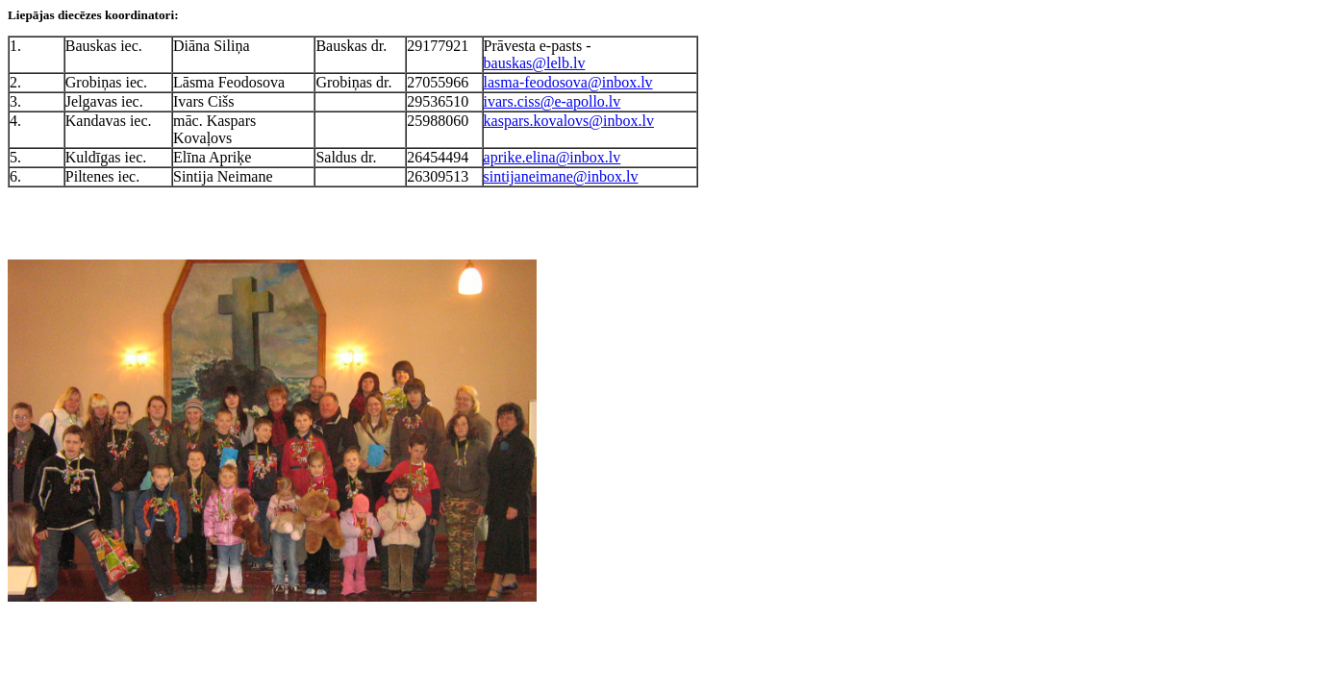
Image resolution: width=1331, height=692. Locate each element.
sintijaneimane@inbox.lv (561, 176)
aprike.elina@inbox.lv (552, 157)
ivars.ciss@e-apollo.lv (552, 101)
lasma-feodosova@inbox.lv (568, 82)
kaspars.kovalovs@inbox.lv (569, 120)
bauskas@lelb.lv (535, 63)
